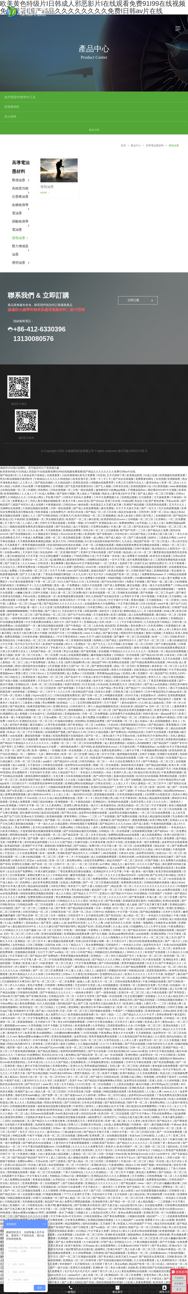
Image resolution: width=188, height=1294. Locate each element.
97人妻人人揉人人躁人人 (80, 951)
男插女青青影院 (53, 1083)
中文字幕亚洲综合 (68, 617)
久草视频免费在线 (98, 1042)
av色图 (161, 727)
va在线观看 (17, 716)
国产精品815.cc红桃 (66, 741)
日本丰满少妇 (36, 1042)
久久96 (85, 639)
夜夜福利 (145, 1046)
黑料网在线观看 (19, 815)
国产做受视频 (89, 631)
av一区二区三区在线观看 (106, 639)
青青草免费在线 (26, 547)
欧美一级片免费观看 (148, 822)
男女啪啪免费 (155, 1174)
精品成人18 (130, 532)
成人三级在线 (58, 1138)
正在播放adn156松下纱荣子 (134, 1226)
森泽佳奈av (153, 463)
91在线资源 (175, 859)
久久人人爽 (7, 969)
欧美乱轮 (68, 771)
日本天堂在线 (99, 815)
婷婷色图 (164, 1215)
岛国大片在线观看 (92, 565)
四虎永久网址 (180, 774)
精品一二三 (115, 995)
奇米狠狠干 (66, 1244)
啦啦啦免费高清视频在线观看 (37, 874)
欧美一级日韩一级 (160, 767)
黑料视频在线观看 (17, 1152)
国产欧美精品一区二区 (81, 705)
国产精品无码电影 (145, 980)
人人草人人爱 (129, 1020)
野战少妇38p (177, 1090)
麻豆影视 (94, 499)
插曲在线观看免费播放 (153, 987)
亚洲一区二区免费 (68, 749)
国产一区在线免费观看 (170, 1112)
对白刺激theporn (10, 940)
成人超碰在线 (156, 683)
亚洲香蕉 (38, 1024)
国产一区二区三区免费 (133, 899)
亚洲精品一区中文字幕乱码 (166, 1050)
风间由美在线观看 (126, 738)
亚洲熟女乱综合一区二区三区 (36, 701)
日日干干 (43, 932)
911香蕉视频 (161, 466)
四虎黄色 (52, 598)
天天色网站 (138, 1156)
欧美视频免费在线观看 (71, 576)
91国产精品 (104, 1009)
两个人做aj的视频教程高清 (103, 686)
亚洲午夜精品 (128, 1053)
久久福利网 (57, 859)
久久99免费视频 (82, 1233)
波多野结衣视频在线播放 (123, 793)
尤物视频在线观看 (25, 932)
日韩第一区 (119, 910)
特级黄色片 (131, 870)
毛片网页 (53, 899)
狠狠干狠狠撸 (83, 771)
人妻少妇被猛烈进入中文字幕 (22, 536)
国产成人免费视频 (115, 565)
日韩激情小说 (177, 1171)
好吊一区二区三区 (123, 888)
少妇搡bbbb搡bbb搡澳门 (68, 1013)
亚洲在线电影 (149, 1270)
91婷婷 (16, 466)
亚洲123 (9, 1145)
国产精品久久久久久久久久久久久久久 (42, 958)
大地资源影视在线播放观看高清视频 (41, 811)
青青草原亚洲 (95, 1101)
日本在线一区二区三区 (133, 661)
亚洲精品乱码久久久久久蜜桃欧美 (110, 1156)
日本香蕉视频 (148, 870)
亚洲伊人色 (120, 752)
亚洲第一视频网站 (143, 903)
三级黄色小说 (46, 888)
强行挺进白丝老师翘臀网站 (142, 1086)
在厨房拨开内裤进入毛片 (61, 1039)
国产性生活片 (33, 1064)
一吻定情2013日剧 (82, 774)
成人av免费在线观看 (169, 870)
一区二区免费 (51, 635)
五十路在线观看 (153, 591)
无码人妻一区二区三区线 (124, 1046)
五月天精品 (68, 1064)
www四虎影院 (124, 628)
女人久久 (19, 1083)
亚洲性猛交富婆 (131, 1039)
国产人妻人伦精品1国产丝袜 (78, 1262)
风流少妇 (165, 1053)
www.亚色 (83, 481)
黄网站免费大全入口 (39, 855)
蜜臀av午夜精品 (166, 697)
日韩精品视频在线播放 (157, 863)
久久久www (29, 543)
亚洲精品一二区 (100, 936)
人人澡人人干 (29, 474)
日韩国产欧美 (157, 888)
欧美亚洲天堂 (81, 459)
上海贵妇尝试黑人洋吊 (103, 1193)
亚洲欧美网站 (159, 914)
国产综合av (97, 481)
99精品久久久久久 (106, 998)
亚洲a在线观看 (171, 881)
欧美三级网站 (153, 1097)
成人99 (132, 752)
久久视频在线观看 (88, 1024)
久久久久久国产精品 (61, 822)
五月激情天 (137, 672)
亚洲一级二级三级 (115, 1101)
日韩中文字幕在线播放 (100, 1002)
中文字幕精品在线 (110, 719)
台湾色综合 (59, 1160)
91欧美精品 (140, 650)
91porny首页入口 (42, 675)
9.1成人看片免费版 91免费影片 (92, 697)
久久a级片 (61, 885)
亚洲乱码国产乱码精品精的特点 (157, 1248)
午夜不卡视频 (35, 1116)
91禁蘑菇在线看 (175, 1193)
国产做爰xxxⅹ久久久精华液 (81, 1075)
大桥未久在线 (179, 609)
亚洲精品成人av (108, 503)
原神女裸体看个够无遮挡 (170, 995)
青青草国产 (72, 529)
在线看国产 (61, 1061)
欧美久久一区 (116, 1108)
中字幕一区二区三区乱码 (15, 558)
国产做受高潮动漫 (115, 1083)
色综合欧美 (127, 686)
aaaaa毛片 (74, 1255)
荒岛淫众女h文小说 (106, 829)
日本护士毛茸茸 (172, 892)
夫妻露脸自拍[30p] (69, 639)
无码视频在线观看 (33, 1182)
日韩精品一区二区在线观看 (114, 811)
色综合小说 (140, 481)
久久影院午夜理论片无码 (134, 1079)
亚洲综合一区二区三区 (35, 540)
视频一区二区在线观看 (106, 745)
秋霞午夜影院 (73, 664)
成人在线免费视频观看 (141, 595)
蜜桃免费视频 (140, 800)
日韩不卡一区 (8, 1134)
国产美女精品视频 (38, 1053)
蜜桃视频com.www (16, 1006)
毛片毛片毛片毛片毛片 (28, 624)
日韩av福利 (169, 991)
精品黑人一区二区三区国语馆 (40, 668)
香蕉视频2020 (58, 1068)
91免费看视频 (25, 679)
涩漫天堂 (117, 591)
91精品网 (127, 481)
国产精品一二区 (103, 1259)
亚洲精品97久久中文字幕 (107, 852)
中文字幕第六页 (19, 936)
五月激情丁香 (108, 1204)
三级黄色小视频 (31, 683)
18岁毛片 (12, 701)
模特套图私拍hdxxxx (17, 829)
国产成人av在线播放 (156, 664)
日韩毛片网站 (58, 866)
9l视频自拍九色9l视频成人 (110, 932)
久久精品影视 (91, 1222)
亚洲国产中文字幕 (33, 826)
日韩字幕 (102, 929)
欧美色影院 (39, 598)
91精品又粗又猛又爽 (131, 1097)
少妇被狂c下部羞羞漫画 (119, 1119)
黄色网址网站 (75, 840)
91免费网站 (33, 1035)
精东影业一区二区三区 (165, 646)
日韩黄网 (50, 965)
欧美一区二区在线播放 (99, 1064)
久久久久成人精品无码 (171, 976)
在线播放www (158, 1233)
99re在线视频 (53, 1240)
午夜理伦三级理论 (83, 1086)
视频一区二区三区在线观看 (46, 1152)
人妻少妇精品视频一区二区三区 (38, 837)
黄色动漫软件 (130, 683)
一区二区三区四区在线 (142, 1112)
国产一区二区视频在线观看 (109, 789)
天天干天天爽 (58, 551)
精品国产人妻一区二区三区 (107, 870)
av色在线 (42, 840)
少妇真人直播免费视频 (116, 1105)
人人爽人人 (81, 848)
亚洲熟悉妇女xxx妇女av (128, 1090)
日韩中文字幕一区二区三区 (132, 767)
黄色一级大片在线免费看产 (158, 565)
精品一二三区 (96, 855)
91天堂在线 (89, 664)
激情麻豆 (105, 800)
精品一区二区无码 (124, 646)
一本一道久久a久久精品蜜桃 (51, 804)
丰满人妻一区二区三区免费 (162, 877)
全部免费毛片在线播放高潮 (125, 694)
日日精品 (81, 1211)
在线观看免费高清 (28, 848)
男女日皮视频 (71, 631)
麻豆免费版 (108, 488)
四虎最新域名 (55, 694)
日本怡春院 (147, 1116)
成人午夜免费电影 (35, 642)
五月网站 (19, 727)
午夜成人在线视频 (141, 1273)
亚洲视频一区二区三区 (63, 998)
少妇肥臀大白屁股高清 (157, 774)
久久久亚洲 (46, 587)
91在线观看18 (8, 899)
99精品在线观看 (178, 554)
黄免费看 (169, 818)
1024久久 (141, 888)
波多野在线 (81, 1017)
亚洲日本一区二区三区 (131, 973)
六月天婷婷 (178, 690)
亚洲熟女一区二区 (51, 848)
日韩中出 (98, 892)
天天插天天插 (30, 532)
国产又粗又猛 (110, 1185)
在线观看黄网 (28, 661)
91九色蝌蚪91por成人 (60, 818)
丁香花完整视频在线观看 (162, 661)
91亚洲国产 (156, 874)
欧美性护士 (111, 1097)
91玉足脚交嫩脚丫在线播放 (56, 536)
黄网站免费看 (65, 965)
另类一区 (171, 683)
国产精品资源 (145, 1138)
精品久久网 (112, 661)
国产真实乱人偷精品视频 (57, 569)
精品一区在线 (157, 1141)
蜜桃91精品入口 (132, 591)
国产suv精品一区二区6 (62, 932)
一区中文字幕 (118, 540)
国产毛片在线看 (97, 1031)
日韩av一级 (59, 1108)
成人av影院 (127, 1171)
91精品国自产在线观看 (53, 1277)
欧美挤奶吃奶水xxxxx (113, 499)
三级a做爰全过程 (72, 1112)
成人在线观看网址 (152, 815)
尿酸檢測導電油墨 (20, 206)
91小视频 (35, 569)
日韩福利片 (112, 925)
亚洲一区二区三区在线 (28, 635)
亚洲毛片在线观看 (80, 1248)
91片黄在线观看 (152, 940)
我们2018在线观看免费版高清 (168, 628)
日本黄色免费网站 (75, 1200)
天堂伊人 (163, 668)
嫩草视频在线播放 (101, 635)
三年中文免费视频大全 (106, 477)
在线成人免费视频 (71, 863)
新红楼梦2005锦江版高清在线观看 (40, 793)
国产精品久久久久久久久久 (133, 1123)
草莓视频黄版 (28, 1218)
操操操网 (94, 1039)
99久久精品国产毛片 (160, 749)
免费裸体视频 (110, 679)
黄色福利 (51, 639)
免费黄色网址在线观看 (41, 877)
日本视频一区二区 (129, 1270)
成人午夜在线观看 (157, 973)
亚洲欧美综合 (61, 686)
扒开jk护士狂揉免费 (69, 1167)
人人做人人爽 (154, 1072)
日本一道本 (107, 569)
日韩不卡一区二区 (65, 844)
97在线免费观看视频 (61, 940)
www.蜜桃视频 (178, 466)
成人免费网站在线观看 (18, 1160)
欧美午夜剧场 (73, 1226)
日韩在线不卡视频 (70, 598)
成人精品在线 (137, 1174)
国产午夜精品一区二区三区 (166, 507)
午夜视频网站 (43, 466)
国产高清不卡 (73, 657)
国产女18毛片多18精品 (163, 855)
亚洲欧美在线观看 (115, 1215)
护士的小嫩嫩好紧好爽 (167, 1163)
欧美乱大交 (97, 881)
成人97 (177, 804)
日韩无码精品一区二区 (92, 741)
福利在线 (172, 1127)
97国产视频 (152, 840)
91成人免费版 (47, 474)
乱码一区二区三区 (91, 1020)
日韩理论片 (60, 690)
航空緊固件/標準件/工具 (20, 97)
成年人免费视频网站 (103, 1138)
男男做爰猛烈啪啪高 (96, 1046)
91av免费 (28, 466)
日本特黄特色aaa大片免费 (41, 727)
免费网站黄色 (26, 899)
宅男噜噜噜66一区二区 (138, 1149)
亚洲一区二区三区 (127, 987)
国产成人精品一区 (116, 518)
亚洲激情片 (113, 1141)
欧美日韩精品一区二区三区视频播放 (96, 496)
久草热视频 (34, 1006)
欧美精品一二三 (66, 683)
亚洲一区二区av (170, 463)
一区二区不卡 (130, 587)
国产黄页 (46, 903)
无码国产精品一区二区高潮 (46, 631)
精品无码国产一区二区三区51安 (125, 840)
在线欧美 (133, 1248)
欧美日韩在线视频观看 (169, 852)
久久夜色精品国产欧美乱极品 (136, 1017)
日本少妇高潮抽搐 (23, 1204)
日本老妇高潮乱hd (119, 1031)
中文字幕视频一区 (158, 708)
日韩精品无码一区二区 (62, 976)
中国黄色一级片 (131, 639)
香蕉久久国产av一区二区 (75, 646)
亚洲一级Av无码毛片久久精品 (136, 829)
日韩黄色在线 (35, 1185)
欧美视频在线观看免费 (172, 455)
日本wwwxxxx (82, 1266)
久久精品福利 (63, 463)
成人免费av (73, 653)
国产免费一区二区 (53, 1075)
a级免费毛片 (95, 1097)
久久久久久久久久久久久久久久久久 (155, 866)
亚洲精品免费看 (72, 510)
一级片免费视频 (24, 969)
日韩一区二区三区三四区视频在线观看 (89, 991)
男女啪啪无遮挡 (55, 499)
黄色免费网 (153, 1068)
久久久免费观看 (47, 1218)
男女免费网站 (23, 807)
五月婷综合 (66, 1006)
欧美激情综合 (109, 785)
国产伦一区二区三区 (44, 962)
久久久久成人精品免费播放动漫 (57, 778)
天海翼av (168, 613)
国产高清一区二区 (42, 844)
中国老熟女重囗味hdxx (48, 771)
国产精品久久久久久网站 (106, 940)
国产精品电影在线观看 (81, 888)
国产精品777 (133, 668)
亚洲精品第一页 (47, 576)
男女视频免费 (179, 1215)
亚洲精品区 (177, 598)
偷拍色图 (83, 485)
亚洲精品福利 (177, 885)
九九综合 (127, 521)
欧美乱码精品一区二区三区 (134, 785)
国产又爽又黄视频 (157, 969)
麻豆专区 (130, 844)
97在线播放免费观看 (12, 602)
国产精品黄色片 (162, 679)
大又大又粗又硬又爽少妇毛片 (32, 628)
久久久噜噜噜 (51, 1171)
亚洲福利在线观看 (118, 782)
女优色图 (161, 459)
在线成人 (129, 609)
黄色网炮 (73, 987)
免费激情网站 (127, 503)
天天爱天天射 (18, 1053)
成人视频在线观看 (78, 1138)
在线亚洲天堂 (106, 547)
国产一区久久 (149, 488)
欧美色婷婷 (175, 730)
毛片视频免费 (31, 719)
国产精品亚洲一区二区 (76, 815)
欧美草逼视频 (13, 1149)
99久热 (182, 947)
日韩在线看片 (30, 1149)
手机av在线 (173, 481)
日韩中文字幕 (119, 1112)
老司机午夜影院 (132, 940)
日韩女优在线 (103, 763)
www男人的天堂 (64, 661)
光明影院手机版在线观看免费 (87, 1119)
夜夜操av (141, 749)
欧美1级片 (165, 1270)
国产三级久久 (52, 591)
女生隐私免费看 (154, 1185)
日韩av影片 (6, 976)
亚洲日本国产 (115, 1229)
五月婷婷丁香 (158, 1123)
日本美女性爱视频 (92, 1083)
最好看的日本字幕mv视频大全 (98, 987)
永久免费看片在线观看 (93, 558)
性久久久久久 (37, 1112)
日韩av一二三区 (88, 796)
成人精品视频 (146, 1182)
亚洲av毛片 (176, 1226)
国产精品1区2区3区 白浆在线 (158, 635)
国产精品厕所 (129, 1163)
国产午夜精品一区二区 (79, 606)
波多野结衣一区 (149, 1035)
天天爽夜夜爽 (55, 1200)
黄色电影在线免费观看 (165, 1046)
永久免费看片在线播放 (173, 840)
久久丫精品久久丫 (73, 925)
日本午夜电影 (41, 1020)
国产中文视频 (168, 1222)
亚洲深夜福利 (153, 991)
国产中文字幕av (140, 1094)
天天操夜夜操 (53, 510)
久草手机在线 (112, 1020)
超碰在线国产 (99, 551)
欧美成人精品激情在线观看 (155, 778)
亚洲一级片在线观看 (16, 789)
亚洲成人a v (176, 800)
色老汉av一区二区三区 (169, 833)
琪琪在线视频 (81, 767)
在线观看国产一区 (25, 606)
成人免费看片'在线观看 (135, 536)
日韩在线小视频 (59, 929)
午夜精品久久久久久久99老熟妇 (52, 459)
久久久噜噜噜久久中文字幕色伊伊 (122, 918)
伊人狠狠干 (21, 947)
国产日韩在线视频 (109, 943)
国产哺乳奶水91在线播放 (37, 1123)
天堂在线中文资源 (40, 752)
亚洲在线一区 (156, 631)
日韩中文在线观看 (156, 712)
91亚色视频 (90, 1013)
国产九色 (9, 639)
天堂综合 (10, 833)
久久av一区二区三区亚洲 (149, 719)
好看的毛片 (18, 840)
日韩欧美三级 (121, 672)
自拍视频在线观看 (117, 1116)
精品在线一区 (162, 826)
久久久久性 (64, 672)
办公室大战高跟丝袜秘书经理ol (102, 521)
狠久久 (126, 1211)
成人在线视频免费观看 (104, 837)
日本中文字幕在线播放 (162, 1031)
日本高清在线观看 (125, 1130)
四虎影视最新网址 (157, 951)
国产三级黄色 (58, 1141)
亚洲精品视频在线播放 (101, 1200)
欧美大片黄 (69, 481)
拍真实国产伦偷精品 (102, 738)
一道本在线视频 (67, 1281)
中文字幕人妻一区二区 (34, 940)
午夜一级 (129, 852)
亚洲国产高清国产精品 (58, 1207)
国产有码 (5, 844)
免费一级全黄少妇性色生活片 (144, 1009)
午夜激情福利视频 (161, 804)
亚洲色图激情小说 (141, 466)
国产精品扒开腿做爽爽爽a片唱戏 (103, 1061)
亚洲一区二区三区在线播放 (47, 664)
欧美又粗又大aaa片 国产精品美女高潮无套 (140, 1237)
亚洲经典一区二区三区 (105, 771)
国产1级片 (96, 1057)
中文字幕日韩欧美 (128, 584)
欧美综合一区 (43, 969)
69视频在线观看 (114, 675)
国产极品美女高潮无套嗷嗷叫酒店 (133, 690)
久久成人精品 (92, 730)
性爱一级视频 (94, 1072)
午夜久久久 (166, 1086)
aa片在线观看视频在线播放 (151, 1171)
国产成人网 (24, 730)
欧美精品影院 (135, 455)
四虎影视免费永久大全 (120, 1006)
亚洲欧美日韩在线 (91, 1105)
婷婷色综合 (108, 628)
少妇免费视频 (65, 1215)
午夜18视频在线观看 (154, 962)
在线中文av (140, 543)
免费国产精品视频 (42, 558)
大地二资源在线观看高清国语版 (58, 650)
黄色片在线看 (18, 1119)
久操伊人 (5, 529)
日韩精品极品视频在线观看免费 (149, 547)
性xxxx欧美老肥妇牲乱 (13, 1042)
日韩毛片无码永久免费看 (77, 477)
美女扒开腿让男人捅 (107, 778)
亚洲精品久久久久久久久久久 (102, 1163)
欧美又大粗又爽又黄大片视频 (31, 613)
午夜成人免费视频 (33, 518)
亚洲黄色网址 (61, 1046)
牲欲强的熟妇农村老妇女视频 (64, 525)
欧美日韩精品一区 (139, 1259)
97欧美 (68, 910)
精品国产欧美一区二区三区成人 (152, 521)
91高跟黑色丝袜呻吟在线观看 (46, 763)
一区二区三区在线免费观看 (87, 723)
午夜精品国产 (113, 1277)
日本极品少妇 (150, 1189)
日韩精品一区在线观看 (127, 635)
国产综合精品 (64, 507)
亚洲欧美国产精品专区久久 (73, 833)
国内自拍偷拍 (175, 1017)
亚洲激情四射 (162, 551)
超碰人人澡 (59, 903)
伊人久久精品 (18, 965)
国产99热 (86, 727)
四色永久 (116, 1211)
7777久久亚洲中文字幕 (76, 1174)
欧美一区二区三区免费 (74, 734)
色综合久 (15, 1163)
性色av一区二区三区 (87, 1218)
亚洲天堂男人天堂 (141, 782)
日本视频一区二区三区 (148, 1006)
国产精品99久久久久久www (116, 804)
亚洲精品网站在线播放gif (79, 763)
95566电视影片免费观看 (84, 804)
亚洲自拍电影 (171, 1006)
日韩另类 (144, 492)
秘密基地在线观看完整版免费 (57, 719)
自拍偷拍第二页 (21, 1101)
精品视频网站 (73, 1204)
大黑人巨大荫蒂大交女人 (130, 463)
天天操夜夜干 (13, 525)
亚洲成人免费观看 (20, 782)
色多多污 (15, 683)
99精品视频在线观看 (115, 1072)
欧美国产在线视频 (53, 624)
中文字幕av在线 (126, 716)
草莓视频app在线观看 (42, 1215)
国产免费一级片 (37, 818)
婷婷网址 (100, 1160)
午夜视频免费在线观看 (155, 730)
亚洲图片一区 (146, 653)
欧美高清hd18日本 (172, 1068)
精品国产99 (51, 1182)
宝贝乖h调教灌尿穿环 (90, 683)
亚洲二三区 (92, 569)
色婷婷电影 (19, 672)
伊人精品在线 (39, 980)
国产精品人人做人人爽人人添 (153, 609)
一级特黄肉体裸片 (20, 598)
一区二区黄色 (172, 580)
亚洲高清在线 (81, 463)
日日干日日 (52, 1237)
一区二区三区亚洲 (87, 844)
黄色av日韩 (174, 1123)
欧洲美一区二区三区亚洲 (144, 1218)
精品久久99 (132, 1145)
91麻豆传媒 (81, 822)
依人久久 (115, 1251)
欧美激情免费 (83, 1006)
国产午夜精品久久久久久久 (56, 973)
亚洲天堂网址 (162, 690)
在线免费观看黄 (143, 826)
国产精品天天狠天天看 (97, 1112)
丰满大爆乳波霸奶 (45, 852)
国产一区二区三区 (26, 888)
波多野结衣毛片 (152, 925)
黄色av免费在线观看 (130, 1193)
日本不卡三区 (73, 969)
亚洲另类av (150, 1255)
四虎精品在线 (136, 712)
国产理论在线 (69, 793)
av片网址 (105, 844)
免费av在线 (94, 679)
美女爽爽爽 (57, 543)
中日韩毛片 (83, 1145)
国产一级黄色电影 (106, 973)
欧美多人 (160, 1138)
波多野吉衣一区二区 (151, 1020)
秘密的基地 (87, 829)
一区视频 (55, 730)
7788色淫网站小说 (84, 536)
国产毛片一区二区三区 (152, 620)
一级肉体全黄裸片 (83, 973)
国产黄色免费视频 (115, 1196)
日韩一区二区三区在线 (28, 741)
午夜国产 (118, 991)
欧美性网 (87, 1130)
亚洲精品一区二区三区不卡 (30, 921)
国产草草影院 (177, 973)
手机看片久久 (58, 628)
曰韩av (67, 954)
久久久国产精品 (102, 668)
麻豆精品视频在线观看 (51, 606)
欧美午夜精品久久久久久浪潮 (27, 954)
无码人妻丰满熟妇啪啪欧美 (46, 481)
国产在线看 (115, 532)
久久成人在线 (121, 907)
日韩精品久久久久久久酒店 (73, 881)
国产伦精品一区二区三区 (173, 1152)
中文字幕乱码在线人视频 (134, 1050)
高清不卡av (76, 1061)
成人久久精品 (64, 874)
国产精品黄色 (18, 686)
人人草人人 (27, 463)
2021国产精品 (138, 514)
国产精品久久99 (77, 712)
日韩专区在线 (121, 466)
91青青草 (97, 958)
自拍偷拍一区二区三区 (158, 929)
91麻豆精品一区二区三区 (32, 620)
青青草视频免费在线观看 (103, 1017)
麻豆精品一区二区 (166, 595)
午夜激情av (37, 947)
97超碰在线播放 (64, 701)
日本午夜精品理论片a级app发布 (163, 672)
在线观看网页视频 (142, 811)
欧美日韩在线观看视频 (120, 529)
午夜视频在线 (54, 485)
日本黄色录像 (30, 617)
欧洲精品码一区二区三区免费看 (123, 1255)
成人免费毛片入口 (56, 995)
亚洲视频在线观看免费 (77, 914)
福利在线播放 (90, 1204)
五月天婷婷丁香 (116, 455)
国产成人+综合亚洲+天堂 (50, 991)
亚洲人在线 (156, 1061)
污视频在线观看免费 (60, 767)
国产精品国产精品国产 (97, 609)
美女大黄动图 (118, 1248)
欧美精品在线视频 (102, 1090)
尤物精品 (54, 1156)
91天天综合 (84, 1050)
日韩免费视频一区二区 (160, 1156)
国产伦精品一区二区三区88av (144, 1167)
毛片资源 (163, 965)
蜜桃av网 (82, 1116)
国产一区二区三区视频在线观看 (101, 863)
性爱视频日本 (174, 606)
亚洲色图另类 (100, 1182)
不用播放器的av (137, 470)
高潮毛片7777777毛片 (40, 529)
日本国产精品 (85, 932)
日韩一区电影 (106, 1134)
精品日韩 (143, 752)
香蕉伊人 (110, 1127)
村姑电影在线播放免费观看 (55, 1233)
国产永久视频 (99, 914)
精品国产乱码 (86, 907)
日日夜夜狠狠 (18, 855)
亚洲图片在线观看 (167, 734)
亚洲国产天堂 (30, 650)
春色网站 (71, 1035)
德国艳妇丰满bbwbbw (172, 1039)
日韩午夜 (177, 602)
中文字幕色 (175, 914)
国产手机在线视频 (135, 1024)
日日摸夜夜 (145, 477)
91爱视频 (41, 899)
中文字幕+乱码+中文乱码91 (66, 1196)
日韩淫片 (84, 1090)
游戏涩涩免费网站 (94, 840)
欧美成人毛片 (160, 1119)
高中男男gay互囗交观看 (165, 1064)
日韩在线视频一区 (61, 470)
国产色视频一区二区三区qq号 (157, 573)
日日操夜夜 (112, 510)
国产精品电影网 (151, 958)
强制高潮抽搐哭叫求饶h (115, 1218)
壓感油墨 (18, 161)
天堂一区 (10, 730)
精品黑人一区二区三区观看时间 (58, 1149)
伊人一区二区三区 (154, 918)
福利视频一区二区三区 (38, 690)
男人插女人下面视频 (89, 474)
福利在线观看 (85, 1079)
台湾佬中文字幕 (130, 576)
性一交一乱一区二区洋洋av (50, 1057)
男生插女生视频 (80, 870)
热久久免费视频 (108, 899)
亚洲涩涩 (100, 529)
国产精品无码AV (137, 910)
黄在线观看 (16, 1108)
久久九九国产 (65, 947)
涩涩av (31, 840)
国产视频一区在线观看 (110, 976)
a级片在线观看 (104, 617)
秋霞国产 (170, 954)
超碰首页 (101, 951)
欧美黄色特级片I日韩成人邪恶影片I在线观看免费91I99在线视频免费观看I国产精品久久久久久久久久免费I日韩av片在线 (67, 452)
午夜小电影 (180, 896)
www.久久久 (171, 1072)
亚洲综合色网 (127, 837)
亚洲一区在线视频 (71, 730)
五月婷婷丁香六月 (102, 1244)
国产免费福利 (51, 936)
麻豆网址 (6, 613)
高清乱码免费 (103, 907)
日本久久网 (33, 914)
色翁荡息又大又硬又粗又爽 (106, 485)
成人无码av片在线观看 (38, 1108)
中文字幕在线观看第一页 (82, 1068)
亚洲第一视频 (76, 503)
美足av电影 (121, 1244)
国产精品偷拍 (139, 657)
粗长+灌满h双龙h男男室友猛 (47, 1090)
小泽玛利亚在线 (21, 1068)
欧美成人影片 (31, 943)
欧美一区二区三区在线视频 (60, 1116)
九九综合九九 (8, 547)
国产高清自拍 (114, 896)
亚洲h (169, 888)
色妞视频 (82, 1039)
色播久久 (93, 719)
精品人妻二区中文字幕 (102, 734)
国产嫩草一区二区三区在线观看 (132, 617)
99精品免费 (19, 1116)
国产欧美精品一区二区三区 (51, 595)
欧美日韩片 (136, 664)
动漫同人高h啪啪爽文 (139, 723)
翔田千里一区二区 (137, 1083)
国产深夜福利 (105, 514)
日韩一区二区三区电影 (151, 738)
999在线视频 (75, 521)
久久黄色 (78, 954)
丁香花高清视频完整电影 (57, 554)
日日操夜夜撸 (40, 1068)
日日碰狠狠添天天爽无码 (15, 962)
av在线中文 (164, 1134)
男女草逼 (118, 668)
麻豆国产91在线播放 (139, 848)
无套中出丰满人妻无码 (13, 866)
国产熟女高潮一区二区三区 (33, 896)
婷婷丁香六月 (100, 1251)
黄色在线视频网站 (58, 1119)
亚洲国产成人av (24, 1072)
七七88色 (61, 987)
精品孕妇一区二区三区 (51, 657)
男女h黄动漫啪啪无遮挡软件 (16, 459)
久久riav (12, 1017)
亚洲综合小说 (147, 697)
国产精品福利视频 (156, 745)
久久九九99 (80, 554)
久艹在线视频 (107, 796)
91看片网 (50, 1185)
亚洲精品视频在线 (87, 899)
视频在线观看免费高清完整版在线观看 (32, 507)
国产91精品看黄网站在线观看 (148, 642)
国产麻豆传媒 (111, 613)
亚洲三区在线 (113, 481)
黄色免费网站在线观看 (134, 1251)
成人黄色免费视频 (25, 984)
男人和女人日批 (168, 1255)
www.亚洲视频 (8, 785)
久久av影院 (37, 789)
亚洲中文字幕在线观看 (93, 532)
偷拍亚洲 (81, 719)
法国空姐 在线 (53, 925)
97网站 (82, 1149)
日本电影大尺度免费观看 (19, 1105)
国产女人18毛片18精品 (155, 1266)
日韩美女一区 (56, 829)
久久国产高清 (154, 818)
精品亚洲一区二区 (122, 866)
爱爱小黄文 (22, 653)
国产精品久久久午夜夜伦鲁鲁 (49, 1101)
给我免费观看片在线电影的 (70, 587)
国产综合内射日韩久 (113, 562)
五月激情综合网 (95, 896)
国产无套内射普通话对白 (79, 466)
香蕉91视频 (138, 580)
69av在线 (121, 1134)
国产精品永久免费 (158, 510)
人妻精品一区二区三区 (83, 1134)
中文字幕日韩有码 (132, 602)
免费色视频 (18, 529)
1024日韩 (91, 547)
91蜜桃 (32, 470)
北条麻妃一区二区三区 (76, 738)
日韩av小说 (68, 1156)
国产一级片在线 (59, 1248)
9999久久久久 (135, 932)
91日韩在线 (149, 668)
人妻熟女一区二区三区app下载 (24, 584)
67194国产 (91, 503)
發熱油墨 (18, 218)
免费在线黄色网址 (112, 730)
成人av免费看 (118, 848)
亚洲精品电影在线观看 (104, 1270)
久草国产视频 (126, 807)
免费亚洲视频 (13, 617)
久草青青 (78, 569)
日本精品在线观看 (134, 1160)
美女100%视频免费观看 (72, 1002)
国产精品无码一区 (10, 1174)
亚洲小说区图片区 (174, 815)
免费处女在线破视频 (95, 1273)
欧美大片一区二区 (102, 962)
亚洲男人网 (70, 785)
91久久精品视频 (46, 984)
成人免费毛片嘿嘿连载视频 (75, 1182)
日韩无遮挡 (52, 1024)
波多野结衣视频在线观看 (93, 793)
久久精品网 (42, 1204)
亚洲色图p (123, 606)
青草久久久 (155, 657)
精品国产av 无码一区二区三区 (152, 686)
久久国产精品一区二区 (124, 697)
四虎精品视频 (129, 477)
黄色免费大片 (139, 606)
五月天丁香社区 (104, 1130)
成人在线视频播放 (160, 701)
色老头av (134, 1116)
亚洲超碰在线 (72, 694)
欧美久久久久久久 (135, 954)
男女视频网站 (154, 1178)
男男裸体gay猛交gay (109, 653)
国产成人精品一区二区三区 (75, 1178)
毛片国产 (12, 1112)
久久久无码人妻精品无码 (118, 980)
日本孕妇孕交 (53, 954)
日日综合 (12, 859)
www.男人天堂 (51, 1064)
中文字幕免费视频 (86, 943)
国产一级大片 (173, 921)
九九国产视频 (115, 1149)
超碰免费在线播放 (37, 1211)
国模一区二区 (53, 518)
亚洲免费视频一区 (33, 1163)
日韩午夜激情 (142, 529)
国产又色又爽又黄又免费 (34, 859)
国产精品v (35, 936)
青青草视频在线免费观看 (74, 936)
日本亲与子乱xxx (126, 1138)
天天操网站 (176, 576)
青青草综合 (119, 1009)
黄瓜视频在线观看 (10, 496)
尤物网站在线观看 (10, 488)
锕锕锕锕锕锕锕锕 (17, 591)
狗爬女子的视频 (135, 562)
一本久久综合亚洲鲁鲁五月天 (124, 741)
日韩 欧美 (43, 543)
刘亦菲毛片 (144, 1130)
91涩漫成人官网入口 (107, 1079)
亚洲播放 (14, 1039)
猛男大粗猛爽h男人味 (78, 642)
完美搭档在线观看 (156, 485)
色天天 (24, 1112)
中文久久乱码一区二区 (83, 929)
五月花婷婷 (121, 1174)
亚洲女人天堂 (56, 642)
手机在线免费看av (162, 1094)
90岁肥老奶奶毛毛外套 (51, 1229)
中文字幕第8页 (129, 778)
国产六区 (96, 1171)
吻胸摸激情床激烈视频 (104, 1266)
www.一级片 (145, 1163)
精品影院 (110, 606)
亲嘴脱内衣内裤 (118, 951)
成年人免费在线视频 (105, 807)
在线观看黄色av (178, 547)
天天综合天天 (46, 661)
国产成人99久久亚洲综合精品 (126, 929)
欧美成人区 (6, 499)
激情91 (123, 1207)
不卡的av (140, 771)
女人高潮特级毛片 (167, 1240)
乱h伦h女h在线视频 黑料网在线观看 (157, 756)
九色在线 (98, 606)
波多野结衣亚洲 (76, 903)
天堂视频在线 (49, 1167)
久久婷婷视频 (172, 1061)
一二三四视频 (163, 1182)
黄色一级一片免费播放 (67, 565)
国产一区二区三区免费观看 (48, 951)
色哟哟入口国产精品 (105, 620)
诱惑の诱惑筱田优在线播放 (30, 646)
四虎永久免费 (103, 672)
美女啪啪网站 (44, 1013)
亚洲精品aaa (114, 1160)
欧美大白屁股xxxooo (172, 1189)
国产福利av (160, 811)
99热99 (61, 679)
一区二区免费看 (66, 962)
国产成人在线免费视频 (86, 488)
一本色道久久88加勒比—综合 (95, 752)
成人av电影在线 (96, 1149)
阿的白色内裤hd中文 (19, 1024)
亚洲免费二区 (97, 1116)
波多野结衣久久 (128, 620)
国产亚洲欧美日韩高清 (87, 1185)
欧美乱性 (154, 752)
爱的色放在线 (159, 1079)
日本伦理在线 (76, 1072)
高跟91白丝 (7, 587)
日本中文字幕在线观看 (139, 1042)
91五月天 (152, 943)
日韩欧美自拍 (175, 1237)
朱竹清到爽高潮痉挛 (165, 1273)
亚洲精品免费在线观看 (43, 749)
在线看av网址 (13, 532)
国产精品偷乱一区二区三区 (84, 628)
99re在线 (172, 642)
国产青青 (60, 888)
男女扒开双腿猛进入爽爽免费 (127, 859)
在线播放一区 (50, 1178)
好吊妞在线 (39, 918)
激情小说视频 (154, 613)
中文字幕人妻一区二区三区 (117, 826)
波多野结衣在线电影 (136, 1061)
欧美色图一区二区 (174, 936)
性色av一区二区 (16, 712)
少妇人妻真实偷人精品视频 (53, 1134)
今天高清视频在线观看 (149, 998)
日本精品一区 (172, 998)
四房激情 (25, 951)
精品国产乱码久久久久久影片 (29, 767)
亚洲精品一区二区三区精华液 (80, 1240)
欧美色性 (158, 1262)
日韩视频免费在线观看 (23, 1086)
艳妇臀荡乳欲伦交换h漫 (80, 1229)
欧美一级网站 (40, 730)
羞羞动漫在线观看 (124, 756)
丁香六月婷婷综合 (73, 1152)
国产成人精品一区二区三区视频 (156, 474)
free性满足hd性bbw (61, 1053)
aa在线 (139, 1200)
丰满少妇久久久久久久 (100, 947)
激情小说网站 (68, 1024)
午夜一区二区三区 (46, 562)
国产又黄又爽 (62, 609)
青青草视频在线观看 (34, 525)
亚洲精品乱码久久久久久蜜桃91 (150, 598)
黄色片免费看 (35, 965)
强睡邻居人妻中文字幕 (13, 818)
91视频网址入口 (139, 907)
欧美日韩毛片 (68, 580)
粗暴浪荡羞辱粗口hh (39, 686)
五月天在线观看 (171, 639)
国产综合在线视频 (123, 459)
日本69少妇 (121, 514)
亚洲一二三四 (20, 749)
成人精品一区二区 (133, 896)
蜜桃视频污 (83, 1156)
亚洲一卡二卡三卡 (101, 459)
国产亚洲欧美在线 (36, 976)
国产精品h (6, 723)
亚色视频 (103, 631)
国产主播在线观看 (166, 624)
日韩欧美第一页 (46, 1079)
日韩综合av (70, 485)
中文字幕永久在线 (37, 1156)
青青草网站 (71, 796)
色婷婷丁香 (126, 543)
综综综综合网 (89, 1094)
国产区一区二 (94, 716)
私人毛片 (171, 918)
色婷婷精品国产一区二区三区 (90, 877)
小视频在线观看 (136, 1196)
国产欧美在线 (141, 507)
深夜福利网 (91, 591)
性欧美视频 (180, 749)
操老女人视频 (83, 1189)
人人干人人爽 (96, 903)
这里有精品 (19, 925)
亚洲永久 (104, 874)
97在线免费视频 (157, 650)
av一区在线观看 (114, 1035)
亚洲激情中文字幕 (24, 991)
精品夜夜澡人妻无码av (132, 969)
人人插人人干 (163, 1116)
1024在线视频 (102, 1028)
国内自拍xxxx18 (77, 1108)
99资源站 (5, 752)
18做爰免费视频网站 (80, 789)
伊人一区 (10, 679)
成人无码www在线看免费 (30, 639)
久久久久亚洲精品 (96, 1152)
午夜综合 (20, 1035)
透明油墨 (18, 243)
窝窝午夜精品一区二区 (87, 1053)
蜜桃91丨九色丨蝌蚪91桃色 (44, 734)
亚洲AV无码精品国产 (103, 767)
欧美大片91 (60, 521)
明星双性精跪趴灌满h (62, 1211)
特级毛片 (50, 947)
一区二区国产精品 (63, 1189)
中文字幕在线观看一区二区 (46, 815)
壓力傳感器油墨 (20, 231)
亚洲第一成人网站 (93, 518)
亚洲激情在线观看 (81, 620)
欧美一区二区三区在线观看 (167, 789)
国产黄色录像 (157, 481)
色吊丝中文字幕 (60, 870)
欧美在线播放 (86, 998)
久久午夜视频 (172, 1020)
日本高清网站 (156, 606)
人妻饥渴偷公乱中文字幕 (110, 1086)
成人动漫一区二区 (93, 1255)
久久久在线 (167, 1281)
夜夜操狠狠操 (25, 1002)
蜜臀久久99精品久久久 (13, 477)
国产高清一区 (116, 760)
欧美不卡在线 (115, 822)
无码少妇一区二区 (93, 510)
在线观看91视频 (32, 1174)
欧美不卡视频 (110, 1053)
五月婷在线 (93, 562)
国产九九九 (99, 624)
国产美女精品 (160, 1226)
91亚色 (101, 455)
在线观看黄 (53, 455)
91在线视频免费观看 (78, 958)
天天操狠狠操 (144, 1013)
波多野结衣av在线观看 (78, 745)
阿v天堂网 (10, 870)
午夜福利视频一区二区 (29, 697)
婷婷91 (152, 518)
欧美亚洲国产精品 (30, 760)
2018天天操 (132, 675)
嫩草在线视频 (78, 855)
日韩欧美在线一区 (61, 892)
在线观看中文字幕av (13, 1156)
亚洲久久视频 (23, 675)
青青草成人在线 (150, 1281)
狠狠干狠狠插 (8, 1141)
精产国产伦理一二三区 (133, 510)
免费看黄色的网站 (157, 1160)
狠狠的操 (50, 826)
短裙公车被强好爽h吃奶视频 (116, 818)
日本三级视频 (35, 925)
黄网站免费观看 (9, 1218)
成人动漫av (141, 701)
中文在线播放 (84, 661)
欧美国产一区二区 (76, 499)
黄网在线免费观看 (118, 1273)
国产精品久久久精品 (90, 1281)
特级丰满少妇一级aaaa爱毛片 (160, 694)
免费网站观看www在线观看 (124, 815)
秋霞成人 (123, 1204)
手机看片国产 (54, 477)
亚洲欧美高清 (137, 1068)
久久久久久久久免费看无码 (88, 1127)
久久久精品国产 (124, 1200)
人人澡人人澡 (156, 503)
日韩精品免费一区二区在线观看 (35, 885)
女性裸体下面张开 (166, 1057)
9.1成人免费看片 (14, 903)
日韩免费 (127, 558)
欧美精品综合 (8, 620)
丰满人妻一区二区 (121, 507)
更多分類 (94, 110)
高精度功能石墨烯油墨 (20, 173)
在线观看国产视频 (55, 712)
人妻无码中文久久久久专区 (37, 1061)
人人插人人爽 (30, 503)
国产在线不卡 (74, 602)
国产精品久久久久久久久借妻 (64, 918)
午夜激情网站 (117, 1145)
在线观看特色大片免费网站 (100, 584)
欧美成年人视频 (132, 984)
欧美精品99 (91, 954)
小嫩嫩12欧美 (23, 573)
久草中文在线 (159, 907)
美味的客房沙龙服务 (133, 745)
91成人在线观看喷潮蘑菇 (74, 635)
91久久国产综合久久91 (71, 562)
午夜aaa (176, 1105)
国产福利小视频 (66, 474)
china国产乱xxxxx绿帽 (52, 1028)
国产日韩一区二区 (92, 675)
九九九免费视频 (43, 565)
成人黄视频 (21, 694)
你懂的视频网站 (98, 848)
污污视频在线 (75, 613)
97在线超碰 (82, 837)
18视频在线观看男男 (102, 463)
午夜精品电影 (83, 782)
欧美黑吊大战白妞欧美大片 (106, 984)
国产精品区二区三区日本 (107, 1178)
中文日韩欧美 (168, 1035)
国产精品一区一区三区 (123, 1182)
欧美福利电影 (13, 826)
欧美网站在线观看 (119, 642)
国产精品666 (144, 679)
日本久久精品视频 (98, 712)
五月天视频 (114, 624)
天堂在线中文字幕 (72, 591)
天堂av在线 (42, 1141)
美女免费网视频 (95, 925)
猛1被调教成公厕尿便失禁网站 (68, 540)
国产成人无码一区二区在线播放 (122, 958)
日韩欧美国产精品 (141, 551)
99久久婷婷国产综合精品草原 (103, 576)
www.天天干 (87, 617)
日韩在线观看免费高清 (67, 675)
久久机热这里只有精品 (32, 455)
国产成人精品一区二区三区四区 (86, 1141)
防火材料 (134, 97)
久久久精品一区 (19, 1215)
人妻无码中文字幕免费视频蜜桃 (25, 995)
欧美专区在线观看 (160, 536)
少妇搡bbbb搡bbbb (146, 558)
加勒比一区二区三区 (174, 525)
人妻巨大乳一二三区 (155, 984)
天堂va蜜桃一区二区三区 (33, 551)
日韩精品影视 (13, 1182)
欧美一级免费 (48, 833)
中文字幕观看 (159, 785)
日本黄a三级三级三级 (160, 514)
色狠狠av (128, 719)
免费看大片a (152, 1200)
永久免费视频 (113, 587)
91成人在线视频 (177, 1079)
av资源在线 (142, 837)
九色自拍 (113, 705)
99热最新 (5, 1193)
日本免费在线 (120, 1028)
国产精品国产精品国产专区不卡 (30, 1138)
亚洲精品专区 (171, 940)
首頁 (123, 126)
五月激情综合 (83, 1244)
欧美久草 (174, 745)
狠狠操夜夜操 (121, 657)
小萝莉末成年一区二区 (13, 998)
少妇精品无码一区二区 (162, 1108)
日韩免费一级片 (26, 580)
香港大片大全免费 (123, 1013)
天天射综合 (34, 745)
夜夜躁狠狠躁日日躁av (133, 705)
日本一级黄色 (58, 896)
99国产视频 (148, 1145)
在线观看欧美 (78, 1042)
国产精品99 (180, 496)
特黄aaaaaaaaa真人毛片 (74, 1171)
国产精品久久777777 (134, 708)
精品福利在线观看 (38, 866)
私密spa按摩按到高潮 (121, 914)
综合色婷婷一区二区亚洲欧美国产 (59, 532)
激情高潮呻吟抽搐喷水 (38, 756)
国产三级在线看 (137, 518)
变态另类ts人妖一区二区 (162, 947)
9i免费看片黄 (15, 822)
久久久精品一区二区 (12, 1094)
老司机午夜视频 (19, 705)
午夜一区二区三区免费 (68, 1130)
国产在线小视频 (9, 661)
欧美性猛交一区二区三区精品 (37, 987)
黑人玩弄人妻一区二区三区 (140, 1229)
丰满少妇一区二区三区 (149, 936)
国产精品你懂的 (44, 463)
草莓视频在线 (150, 1039)
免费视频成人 (161, 1149)
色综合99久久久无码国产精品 (103, 708)
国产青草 (6, 727)
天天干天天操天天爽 (127, 1281)
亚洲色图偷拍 (150, 1215)
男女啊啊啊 (49, 683)
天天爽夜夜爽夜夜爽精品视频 (34, 521)
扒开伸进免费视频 (45, 679)
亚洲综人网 (129, 653)
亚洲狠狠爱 (174, 459)
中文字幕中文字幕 (118, 580)
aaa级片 (48, 741)
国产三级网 (126, 771)
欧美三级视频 (119, 595)
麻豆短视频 (134, 565)
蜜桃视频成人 (48, 617)
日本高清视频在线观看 (78, 756)
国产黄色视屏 (137, 877)
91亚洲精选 (141, 874)
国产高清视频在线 (20, 514)
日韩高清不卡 (76, 896)
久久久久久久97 (118, 877)
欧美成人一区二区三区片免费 (99, 598)
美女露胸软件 (20, 752)
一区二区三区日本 (133, 1178)
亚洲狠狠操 (143, 646)
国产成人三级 (138, 569)
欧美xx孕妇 (16, 1130)
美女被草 (176, 551)
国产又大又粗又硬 (30, 554)
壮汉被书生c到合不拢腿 (120, 749)
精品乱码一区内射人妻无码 (31, 1145)
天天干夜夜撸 (177, 543)
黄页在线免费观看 (17, 569)
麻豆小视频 (136, 1002)
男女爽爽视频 (64, 877)
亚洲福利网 (72, 829)
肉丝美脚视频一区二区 (61, 1145)
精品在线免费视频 (176, 631)
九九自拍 (145, 587)
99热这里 (58, 969)
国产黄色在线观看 (79, 885)
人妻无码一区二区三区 (99, 690)
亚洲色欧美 (29, 657)
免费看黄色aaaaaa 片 (154, 554)
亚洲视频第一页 (35, 499)
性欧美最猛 (42, 492)
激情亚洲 (170, 1262)
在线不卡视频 (148, 734)
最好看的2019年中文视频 (162, 470)
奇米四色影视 (164, 1145)
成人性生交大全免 (74, 708)
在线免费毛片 (58, 492)
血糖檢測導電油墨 (20, 190)
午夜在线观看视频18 (66, 558)
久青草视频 (116, 1024)
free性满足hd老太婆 (67, 1094)
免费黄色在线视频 (48, 580)
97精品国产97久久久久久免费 (55, 547)
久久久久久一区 (36, 1119)
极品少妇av (177, 492)
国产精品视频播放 (150, 892)
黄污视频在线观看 (17, 1200)
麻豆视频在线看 (160, 1105)
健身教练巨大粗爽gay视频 (111, 470)
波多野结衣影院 (145, 833)
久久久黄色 (134, 1101)
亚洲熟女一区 (83, 624)
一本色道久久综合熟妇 (159, 896)
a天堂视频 (54, 646)
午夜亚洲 (162, 576)
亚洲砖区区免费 (147, 965)
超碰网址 (152, 899)
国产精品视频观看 (115, 1233)
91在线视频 (149, 1090)
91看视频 (10, 738)
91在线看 (170, 1174)
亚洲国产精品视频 (134, 485)
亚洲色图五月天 (118, 664)
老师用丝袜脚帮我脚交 (73, 1031)
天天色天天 (121, 1002)
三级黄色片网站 (167, 518)
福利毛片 (104, 591)
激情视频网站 (76, 690)
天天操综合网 (127, 727)
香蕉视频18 (173, 705)
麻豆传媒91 (37, 705)
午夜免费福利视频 (171, 752)
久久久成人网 (36, 510)
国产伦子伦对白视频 (80, 595)
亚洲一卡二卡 (85, 778)
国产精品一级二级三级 (160, 562)
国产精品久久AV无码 (92, 749)
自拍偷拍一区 (178, 965)
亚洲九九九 (76, 1046)
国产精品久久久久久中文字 (139, 995)
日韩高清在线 (112, 1057)
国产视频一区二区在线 (58, 800)
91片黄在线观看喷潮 (22, 562)
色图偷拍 (110, 892)
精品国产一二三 (156, 1196)
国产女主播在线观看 (138, 789)
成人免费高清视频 (56, 1259)
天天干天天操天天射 (128, 488)
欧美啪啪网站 (12, 474)
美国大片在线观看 (121, 650)
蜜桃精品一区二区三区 (78, 859)
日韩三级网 (71, 1090)
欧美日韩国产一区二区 (130, 1127)
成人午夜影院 (81, 507)
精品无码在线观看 (165, 1204)
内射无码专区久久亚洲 (118, 903)
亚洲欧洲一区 (101, 1248)
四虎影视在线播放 (176, 719)
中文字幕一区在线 (128, 892)
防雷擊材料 (74, 97)
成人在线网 (37, 485)
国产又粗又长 (13, 543)
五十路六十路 (13, 503)
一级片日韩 (11, 1079)
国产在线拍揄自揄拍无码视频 (80, 811)
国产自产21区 (178, 584)
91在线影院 (7, 888)
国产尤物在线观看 (73, 1163)
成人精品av (11, 1057)
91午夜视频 (148, 576)
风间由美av (32, 903)
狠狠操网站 (134, 1215)
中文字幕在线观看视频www (39, 1127)
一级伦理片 (107, 1167)
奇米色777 (74, 866)
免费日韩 (94, 826)
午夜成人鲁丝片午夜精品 (97, 657)
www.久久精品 (92, 613)
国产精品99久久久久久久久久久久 (63, 584)
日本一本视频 (104, 888)
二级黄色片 (175, 782)
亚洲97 (182, 1248)
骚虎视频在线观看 (127, 734)
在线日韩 (143, 855)
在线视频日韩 (164, 496)
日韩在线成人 (83, 807)
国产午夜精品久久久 (170, 943)
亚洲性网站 (132, 1035)
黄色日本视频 (128, 679)
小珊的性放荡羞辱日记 (86, 800)
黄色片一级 (87, 529)
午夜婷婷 (19, 499)
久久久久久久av (9, 951)
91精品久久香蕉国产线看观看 (170, 1130)
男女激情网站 (155, 771)
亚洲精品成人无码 (94, 602)
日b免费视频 (63, 1127)
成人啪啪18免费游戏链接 (113, 1068)
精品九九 (117, 844)
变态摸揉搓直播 (72, 518)
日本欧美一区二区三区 (81, 1160)
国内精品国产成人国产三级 (73, 984)
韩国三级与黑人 (144, 496)
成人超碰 (132, 885)
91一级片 (101, 995)
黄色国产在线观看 (55, 789)
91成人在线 (151, 455)
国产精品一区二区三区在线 (101, 492)
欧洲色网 (90, 514)
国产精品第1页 (9, 455)
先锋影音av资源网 (166, 903)
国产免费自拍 (119, 712)
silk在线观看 (110, 833)
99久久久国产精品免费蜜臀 (131, 947)
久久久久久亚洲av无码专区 (121, 855)
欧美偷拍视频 (55, 796)
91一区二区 (145, 532)
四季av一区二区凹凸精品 (112, 1075)
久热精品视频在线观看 (36, 488)
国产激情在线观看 (102, 646)
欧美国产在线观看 (155, 932)
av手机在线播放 (111, 1039)
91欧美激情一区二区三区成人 (57, 943)
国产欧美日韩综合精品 (127, 1189)
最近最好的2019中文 (24, 907)
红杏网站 (161, 499)
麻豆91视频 (143, 1064)
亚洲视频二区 (66, 1218)
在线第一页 (122, 547)
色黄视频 (173, 712)
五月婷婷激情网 (56, 653)
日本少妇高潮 (148, 584)
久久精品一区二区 (156, 859)
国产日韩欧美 (81, 1207)
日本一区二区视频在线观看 (99, 525)
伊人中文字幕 (43, 1189)
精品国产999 (99, 642)
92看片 (37, 1178)
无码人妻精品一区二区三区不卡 (148, 763)
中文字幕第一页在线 (108, 536)
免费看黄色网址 (144, 459)
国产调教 (19, 976)
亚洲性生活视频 (21, 844)
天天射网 (117, 609)
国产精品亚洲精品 (48, 1031)
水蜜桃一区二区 (60, 723)
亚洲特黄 (10, 1046)
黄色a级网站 (72, 1020)
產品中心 (136, 126)
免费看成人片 (20, 481)
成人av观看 (167, 1200)
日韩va (180, 474)
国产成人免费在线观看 (69, 1222)
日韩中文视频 (41, 573)
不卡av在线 (31, 778)
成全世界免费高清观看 (45, 863)
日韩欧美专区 (178, 617)
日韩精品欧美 (111, 1171)
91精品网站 (154, 881)
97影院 (164, 899)
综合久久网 (124, 598)
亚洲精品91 (99, 782)
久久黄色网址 (54, 785)
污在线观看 (88, 653)
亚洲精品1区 (22, 664)
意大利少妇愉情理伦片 (45, 807)
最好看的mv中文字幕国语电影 (83, 543)
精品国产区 (161, 653)
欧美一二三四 (160, 617)
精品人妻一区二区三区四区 (51, 1072)
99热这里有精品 (100, 885)
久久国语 (160, 1017)
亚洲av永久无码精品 (33, 796)
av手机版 (141, 503)
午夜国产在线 (12, 1061)
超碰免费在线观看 (136, 1108)
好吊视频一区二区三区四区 (138, 624)
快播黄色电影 (65, 826)
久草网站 (105, 910)
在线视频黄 (117, 1042)
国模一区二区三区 (155, 1127)
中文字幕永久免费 (98, 1211)
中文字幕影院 (36, 712)
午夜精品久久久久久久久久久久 (128, 631)
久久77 (104, 1024)
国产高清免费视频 (164, 1042)
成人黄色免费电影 (115, 723)
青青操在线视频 (41, 1160)
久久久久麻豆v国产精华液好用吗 (57, 907)
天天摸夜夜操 (154, 580)
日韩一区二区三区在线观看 (146, 1028)
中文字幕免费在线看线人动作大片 (45, 602)
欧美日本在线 (76, 492)
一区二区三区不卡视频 (121, 1152)
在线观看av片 (148, 675)
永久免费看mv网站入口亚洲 (34, 870)
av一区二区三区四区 (50, 910)
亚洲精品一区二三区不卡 (41, 672)
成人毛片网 (176, 969)
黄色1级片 (109, 716)
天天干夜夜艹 (112, 683)
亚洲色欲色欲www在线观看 (94, 650)
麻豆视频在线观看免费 (61, 921)
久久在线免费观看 (27, 833)
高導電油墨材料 (155, 126)
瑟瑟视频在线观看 (104, 774)
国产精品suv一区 (103, 1189)
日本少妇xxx (37, 653)
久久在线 (70, 760)
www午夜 (163, 584)
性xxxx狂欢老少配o (72, 514)
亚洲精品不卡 (24, 565)
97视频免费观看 (52, 1174)
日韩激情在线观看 (28, 973)
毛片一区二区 (127, 998)
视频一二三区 (33, 609)
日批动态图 (14, 540)
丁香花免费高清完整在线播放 (75, 852)
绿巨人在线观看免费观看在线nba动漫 (26, 929)
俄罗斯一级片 (15, 1028)
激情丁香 (48, 609)
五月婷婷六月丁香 (45, 1002)
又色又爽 (58, 756)
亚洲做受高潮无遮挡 (87, 818)
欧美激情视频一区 (58, 620)
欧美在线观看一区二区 (103, 573)
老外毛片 (98, 661)
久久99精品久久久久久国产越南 (18, 910)
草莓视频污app (16, 1211)
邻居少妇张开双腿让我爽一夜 (93, 921)
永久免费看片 (55, 1251)
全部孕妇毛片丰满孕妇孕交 (153, 716)
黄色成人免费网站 (146, 1152)
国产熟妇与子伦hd (122, 874)
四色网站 (43, 470)
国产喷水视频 (113, 881)
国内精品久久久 (92, 918)
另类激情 (98, 1233)
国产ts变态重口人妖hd (20, 771)
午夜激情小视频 (26, 1134)
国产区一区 (169, 958)
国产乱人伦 (100, 760)
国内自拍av (150, 760)
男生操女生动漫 (66, 1079)
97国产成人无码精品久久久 (117, 1222)
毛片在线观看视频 (169, 488)
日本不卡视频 (50, 1006)
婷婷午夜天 (53, 1262)
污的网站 (59, 529)
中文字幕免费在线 (38, 998)
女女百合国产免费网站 (20, 852)
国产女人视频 (103, 466)
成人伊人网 (31, 1028)
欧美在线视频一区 (119, 551)
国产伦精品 (81, 826)
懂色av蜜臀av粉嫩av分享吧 (34, 1017)
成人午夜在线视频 (174, 657)
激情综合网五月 (158, 543)
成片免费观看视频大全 (140, 540)
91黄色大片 (66, 496)
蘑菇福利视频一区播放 (38, 716)
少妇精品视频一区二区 (13, 470)
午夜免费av (105, 1013)
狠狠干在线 (23, 738)
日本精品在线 (61, 855)
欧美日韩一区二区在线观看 (114, 1094)
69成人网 (169, 591)
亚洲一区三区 (57, 840)
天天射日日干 (119, 921)
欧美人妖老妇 (126, 496)
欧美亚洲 (30, 1013)
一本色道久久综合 (131, 925)
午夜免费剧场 (176, 907)
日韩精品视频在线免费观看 (151, 807)
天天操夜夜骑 (101, 595)
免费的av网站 (25, 1141)
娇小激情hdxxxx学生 (40, 774)
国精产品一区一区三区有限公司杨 (147, 1207)
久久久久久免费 (48, 1244)
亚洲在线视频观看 (62, 1017)
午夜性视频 (37, 591)
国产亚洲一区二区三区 (20, 595)
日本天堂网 (147, 1277)
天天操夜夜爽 (162, 477)
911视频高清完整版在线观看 (69, 1097)
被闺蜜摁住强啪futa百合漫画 (39, 881)
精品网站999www (174, 771)
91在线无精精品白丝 (60, 1266)
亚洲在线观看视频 (51, 914)
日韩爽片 (95, 833)
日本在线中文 (38, 694)
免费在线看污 (13, 650)
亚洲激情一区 (128, 965)
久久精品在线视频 (51, 708)
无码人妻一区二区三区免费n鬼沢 (69, 573)
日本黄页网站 (95, 587)
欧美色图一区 (67, 899)
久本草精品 (99, 1006)
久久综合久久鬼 (97, 1108)
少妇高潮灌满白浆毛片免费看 (79, 455)
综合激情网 (57, 1204)
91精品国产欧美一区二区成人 (123, 554)
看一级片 (32, 587)
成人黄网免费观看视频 (13, 774)
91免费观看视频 (151, 639)
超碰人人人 (29, 496)
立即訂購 (133, 280)
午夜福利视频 (176, 1233)
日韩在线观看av (93, 1196)
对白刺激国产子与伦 (141, 1204)
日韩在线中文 (78, 686)
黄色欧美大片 (15, 1013)
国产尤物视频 (134, 760)
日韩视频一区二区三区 (141, 499)
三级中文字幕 (132, 730)
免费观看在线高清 (163, 848)
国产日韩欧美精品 (48, 496)
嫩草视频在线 (65, 1185)
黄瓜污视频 (7, 635)
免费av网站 (67, 807)
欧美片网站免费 (159, 800)
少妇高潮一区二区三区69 (46, 738)
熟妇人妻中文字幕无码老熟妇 (26, 800)
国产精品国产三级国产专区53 (170, 723)
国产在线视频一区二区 (120, 701)
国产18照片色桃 (102, 756)
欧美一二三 (113, 602)
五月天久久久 (177, 485)
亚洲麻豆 (30, 1130)
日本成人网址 (36, 477)
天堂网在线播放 (100, 507)
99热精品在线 (82, 940)
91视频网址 (6, 694)
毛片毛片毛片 (96, 554)
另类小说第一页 (176, 1138)
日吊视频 (58, 466)
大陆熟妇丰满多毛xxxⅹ (38, 1097)
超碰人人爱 (84, 962)
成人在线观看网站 (105, 1226)
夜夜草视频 (111, 969)
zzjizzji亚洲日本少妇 (131, 1185)
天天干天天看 (156, 954)
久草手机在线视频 (55, 705)
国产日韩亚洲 (72, 1083)
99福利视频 (114, 558)
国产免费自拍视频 (127, 796)
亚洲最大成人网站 (131, 1057)
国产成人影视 (141, 804)
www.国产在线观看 (78, 551)
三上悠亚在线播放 (124, 1064)
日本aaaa (88, 1226)
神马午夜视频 (163, 829)
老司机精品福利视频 (36, 822)
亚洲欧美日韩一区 (154, 1193)
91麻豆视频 (85, 760)
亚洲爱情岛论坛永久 (112, 954)
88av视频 (77, 609)
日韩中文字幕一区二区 (32, 785)
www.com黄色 (139, 1031)
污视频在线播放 (134, 991)
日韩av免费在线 (160, 587)
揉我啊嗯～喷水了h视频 (60, 1193)
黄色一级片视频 (144, 852)
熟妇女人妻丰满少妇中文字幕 (119, 474)
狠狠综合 (108, 1281)
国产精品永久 (165, 1101)
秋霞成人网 (175, 984)
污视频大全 (82, 1193)
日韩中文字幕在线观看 (53, 503)
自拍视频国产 (53, 1163)
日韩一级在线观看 (83, 470)
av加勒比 (101, 705)
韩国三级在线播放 (43, 782)
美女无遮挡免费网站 (33, 1039)
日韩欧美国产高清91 (103, 1123)
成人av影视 (19, 745)
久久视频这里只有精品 (46, 514)
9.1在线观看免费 (92, 969)
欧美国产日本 (57, 613)
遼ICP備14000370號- (131, 431)
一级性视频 (80, 910)
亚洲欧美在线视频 (128, 573)
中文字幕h (39, 1050)
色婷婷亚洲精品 (44, 1105)
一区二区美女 (110, 543)
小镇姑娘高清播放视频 (161, 569)
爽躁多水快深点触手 (162, 837)
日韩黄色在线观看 (53, 745)
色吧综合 (79, 547)
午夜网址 (93, 910)
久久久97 (139, 818)
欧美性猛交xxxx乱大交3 (142, 1134)
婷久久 (69, 624)
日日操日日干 (20, 763)
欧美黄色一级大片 (88, 785)
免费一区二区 (163, 1277)
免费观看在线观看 (53, 760)
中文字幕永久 (91, 1167)
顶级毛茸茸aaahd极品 (28, 1075)
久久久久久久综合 (62, 1009)
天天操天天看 (84, 668)
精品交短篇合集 (127, 492)
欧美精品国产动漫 (83, 672)
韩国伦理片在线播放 (132, 613)
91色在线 (102, 664)
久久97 (80, 1064)
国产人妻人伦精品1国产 (96, 866)
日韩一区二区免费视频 (95, 694)
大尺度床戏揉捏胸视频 (23, 1031)
